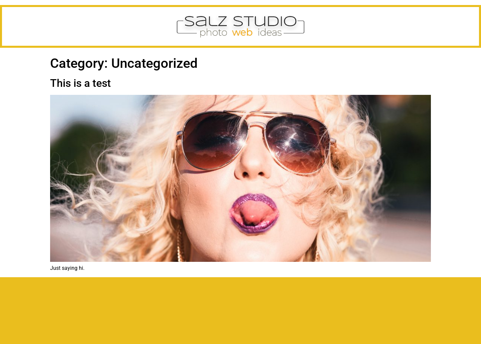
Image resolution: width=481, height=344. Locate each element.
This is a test (80, 83)
